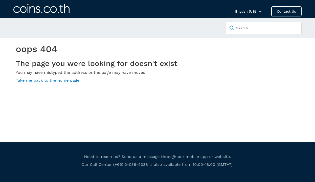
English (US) (246, 11)
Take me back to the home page (47, 80)
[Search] (264, 28)
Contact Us (286, 11)
